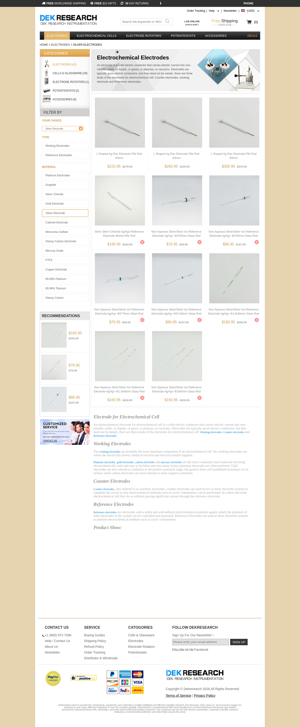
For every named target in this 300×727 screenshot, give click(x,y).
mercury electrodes (171, 462)
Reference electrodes (104, 435)
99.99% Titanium (55, 288)
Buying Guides (94, 635)
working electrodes (109, 451)
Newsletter (230, 10)
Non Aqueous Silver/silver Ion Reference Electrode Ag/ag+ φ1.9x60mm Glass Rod (233, 311)
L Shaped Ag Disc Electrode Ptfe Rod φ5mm (233, 156)
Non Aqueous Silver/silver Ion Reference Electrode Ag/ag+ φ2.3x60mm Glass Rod (119, 389)
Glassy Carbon (54, 297)
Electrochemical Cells (96, 35)
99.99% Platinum (55, 279)
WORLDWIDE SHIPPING (64, 3)
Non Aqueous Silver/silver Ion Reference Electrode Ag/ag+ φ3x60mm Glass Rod (176, 389)
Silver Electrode (63, 128)
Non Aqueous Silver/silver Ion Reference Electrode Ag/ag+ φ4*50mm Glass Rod (176, 233)
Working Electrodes (57, 145)
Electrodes (57, 35)
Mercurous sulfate (56, 232)
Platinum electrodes (104, 462)
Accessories (216, 35)
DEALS (252, 35)
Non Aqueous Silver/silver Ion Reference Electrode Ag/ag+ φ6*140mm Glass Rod (176, 311)
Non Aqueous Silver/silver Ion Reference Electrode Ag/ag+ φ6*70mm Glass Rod (119, 311)
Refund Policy (94, 646)
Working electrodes (211, 432)
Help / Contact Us (57, 641)
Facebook (201, 649)
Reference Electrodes (58, 155)
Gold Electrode (54, 203)
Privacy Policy (204, 695)
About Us (51, 646)
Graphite (50, 184)
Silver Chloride (54, 194)
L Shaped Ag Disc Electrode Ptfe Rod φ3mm (119, 156)
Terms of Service (178, 695)
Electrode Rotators (143, 35)
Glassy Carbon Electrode (60, 241)
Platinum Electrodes (57, 175)
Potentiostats (183, 35)
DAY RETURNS (135, 3)
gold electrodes (125, 462)
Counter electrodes (233, 432)
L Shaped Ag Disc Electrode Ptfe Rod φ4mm (176, 156)
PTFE (49, 260)
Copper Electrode (56, 269)
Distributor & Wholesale (101, 658)
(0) (256, 22)
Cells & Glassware (141, 635)
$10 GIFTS (103, 3)
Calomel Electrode (56, 222)
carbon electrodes (145, 462)
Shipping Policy (95, 641)
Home (44, 44)
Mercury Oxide (54, 250)
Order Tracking (196, 10)
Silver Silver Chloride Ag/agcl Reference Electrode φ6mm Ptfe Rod (119, 233)
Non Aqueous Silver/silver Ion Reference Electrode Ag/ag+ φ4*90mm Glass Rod (233, 233)
